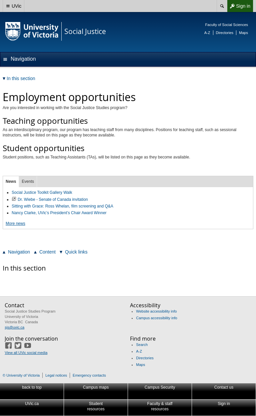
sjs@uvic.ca (14, 327)
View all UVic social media (26, 353)
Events (28, 181)
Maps (243, 33)
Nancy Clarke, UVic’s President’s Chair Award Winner (59, 213)
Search (142, 345)
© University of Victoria (21, 375)
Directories (225, 33)
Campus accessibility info (156, 318)
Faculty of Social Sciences (226, 25)
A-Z (207, 33)
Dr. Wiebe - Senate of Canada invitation (53, 199)
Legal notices (56, 375)
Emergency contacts (89, 375)
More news (15, 223)
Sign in (238, 6)
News (11, 181)
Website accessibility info (156, 311)
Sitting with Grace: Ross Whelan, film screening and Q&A (62, 206)
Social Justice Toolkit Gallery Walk (42, 192)
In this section (24, 268)
